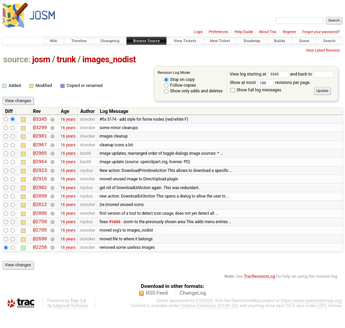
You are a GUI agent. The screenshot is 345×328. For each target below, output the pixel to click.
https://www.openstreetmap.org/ (312, 316)
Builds (279, 41)
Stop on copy (179, 79)
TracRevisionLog (259, 292)
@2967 (40, 148)
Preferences (218, 32)
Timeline (79, 41)
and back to (312, 74)
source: (17, 59)
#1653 (114, 234)
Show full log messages (255, 89)
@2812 (40, 215)
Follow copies (180, 85)
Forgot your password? (321, 32)
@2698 (40, 253)
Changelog (109, 41)
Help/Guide (243, 32)
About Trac (268, 32)
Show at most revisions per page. (270, 82)
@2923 (40, 177)
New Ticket (220, 41)
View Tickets (185, 41)
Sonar (304, 41)
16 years (67, 119)
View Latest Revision (323, 50)
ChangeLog (193, 309)
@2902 (40, 196)
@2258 (40, 263)
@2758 (40, 234)
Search (329, 41)
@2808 (40, 225)
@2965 (40, 158)
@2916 (40, 186)
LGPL (322, 321)
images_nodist (109, 59)
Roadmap (252, 41)
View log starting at (260, 74)
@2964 (40, 167)
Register (289, 32)
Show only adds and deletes (193, 90)
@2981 (40, 139)
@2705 (40, 244)
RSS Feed (157, 309)
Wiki (54, 41)
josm (41, 59)
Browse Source (146, 41)
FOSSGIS (204, 316)
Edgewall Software (70, 321)
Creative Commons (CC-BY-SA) (210, 321)
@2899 (40, 206)
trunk (66, 59)
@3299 (40, 129)
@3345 (40, 120)
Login (198, 32)
